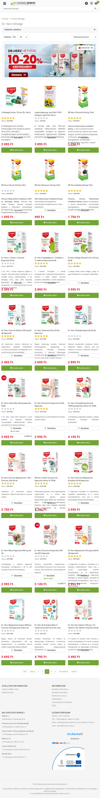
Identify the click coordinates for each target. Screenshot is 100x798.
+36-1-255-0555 (64, 716)
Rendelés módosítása (60, 689)
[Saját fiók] (91, 3)
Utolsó (74, 671)
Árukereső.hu (75, 738)
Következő (63, 671)
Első (25, 671)
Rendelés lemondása (60, 692)
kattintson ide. (64, 793)
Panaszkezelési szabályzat (62, 702)
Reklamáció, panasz (59, 696)
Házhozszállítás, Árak (10, 689)
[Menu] (86, 3)
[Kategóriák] (4, 3)
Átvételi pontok (7, 692)
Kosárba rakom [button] (16, 150)
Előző (32, 671)
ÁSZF (54, 706)
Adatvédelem (57, 699)
